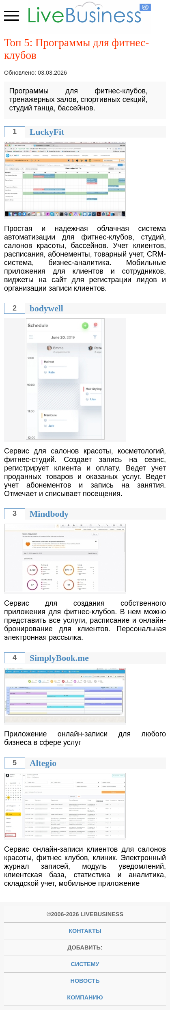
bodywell (46, 308)
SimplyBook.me (59, 658)
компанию (85, 997)
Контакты (85, 931)
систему (85, 964)
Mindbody (49, 514)
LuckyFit (47, 132)
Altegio (43, 763)
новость (85, 981)
